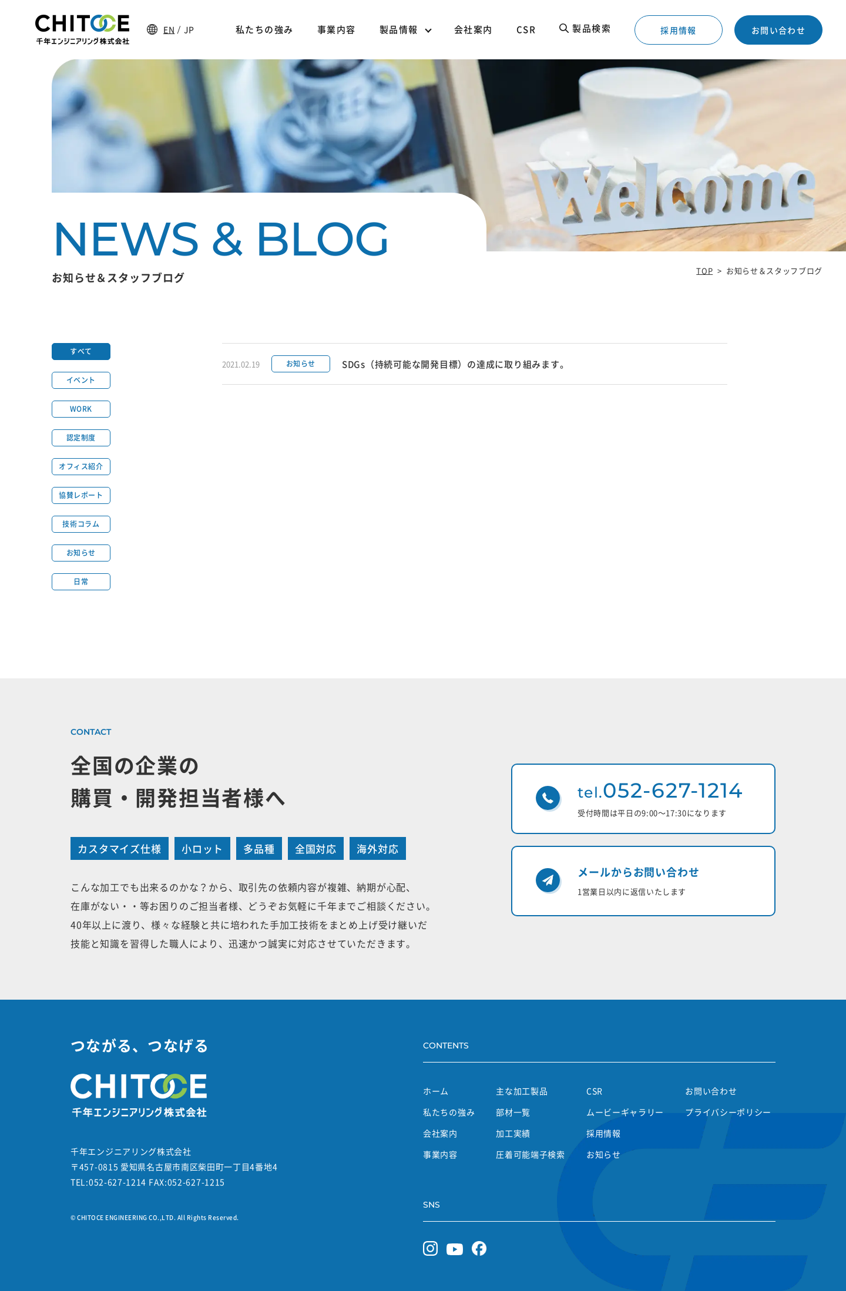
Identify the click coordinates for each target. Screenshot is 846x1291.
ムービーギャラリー (625, 1112)
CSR (594, 1091)
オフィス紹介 (81, 466)
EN (168, 29)
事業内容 (440, 1154)
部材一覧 (513, 1112)
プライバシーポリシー (728, 1112)
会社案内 (440, 1133)
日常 (80, 581)
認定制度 (81, 437)
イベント (81, 380)
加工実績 (513, 1133)
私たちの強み (449, 1112)
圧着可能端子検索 (530, 1154)
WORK (81, 409)
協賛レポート (81, 495)
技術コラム (80, 524)
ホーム (436, 1091)
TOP (704, 270)
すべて (81, 351)
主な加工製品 (522, 1091)
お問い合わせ (778, 30)
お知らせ (81, 552)
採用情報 (678, 30)
